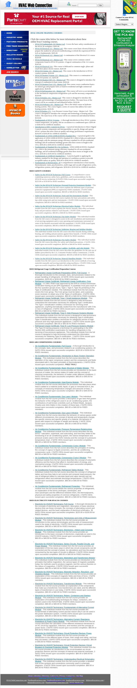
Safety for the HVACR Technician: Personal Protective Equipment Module (63, 185)
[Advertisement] (15, 135)
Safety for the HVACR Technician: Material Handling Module (58, 258)
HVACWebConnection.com (16, 680)
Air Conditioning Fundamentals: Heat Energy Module (57, 382)
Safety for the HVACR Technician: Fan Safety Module (55, 217)
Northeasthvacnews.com (37, 680)
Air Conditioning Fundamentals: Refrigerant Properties (57, 486)
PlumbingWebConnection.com (57, 682)
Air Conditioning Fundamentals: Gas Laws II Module (56, 413)
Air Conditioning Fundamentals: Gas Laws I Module (56, 396)
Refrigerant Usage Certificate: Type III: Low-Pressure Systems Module (64, 326)
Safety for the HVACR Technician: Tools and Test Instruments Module (61, 196)
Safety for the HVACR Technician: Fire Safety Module (55, 240)
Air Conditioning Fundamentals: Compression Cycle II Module (60, 458)
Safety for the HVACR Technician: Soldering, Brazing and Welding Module (63, 229)
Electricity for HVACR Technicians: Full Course (54, 504)
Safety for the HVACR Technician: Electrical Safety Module (57, 206)
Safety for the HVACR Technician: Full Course (52, 175)
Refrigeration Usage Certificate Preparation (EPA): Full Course (61, 273)
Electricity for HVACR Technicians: (65, 558)
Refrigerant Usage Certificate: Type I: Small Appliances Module (61, 298)
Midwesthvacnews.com (94, 680)
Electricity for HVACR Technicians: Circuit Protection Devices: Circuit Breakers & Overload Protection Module (63, 646)
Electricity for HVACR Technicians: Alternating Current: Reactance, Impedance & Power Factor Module (62, 620)
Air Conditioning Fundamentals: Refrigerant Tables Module (59, 470)
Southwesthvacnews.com (75, 680)
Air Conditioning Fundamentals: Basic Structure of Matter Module (62, 368)
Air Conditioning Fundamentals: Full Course (53, 346)
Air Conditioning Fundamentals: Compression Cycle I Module (60, 446)
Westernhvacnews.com (36, 682)
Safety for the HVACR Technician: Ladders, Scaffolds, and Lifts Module (62, 248)
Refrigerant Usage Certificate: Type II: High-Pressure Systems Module (64, 313)
